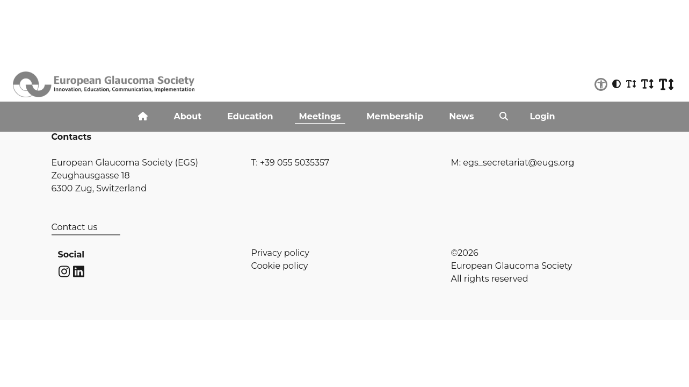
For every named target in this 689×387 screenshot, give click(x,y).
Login (542, 116)
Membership (395, 116)
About (187, 116)
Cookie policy (279, 266)
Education (250, 116)
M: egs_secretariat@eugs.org (513, 162)
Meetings (320, 116)
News (461, 116)
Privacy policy (280, 253)
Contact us (75, 227)
